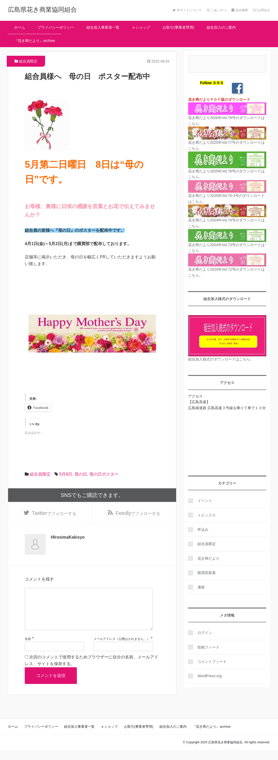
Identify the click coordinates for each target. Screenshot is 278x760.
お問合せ (261, 10)
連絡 (201, 587)
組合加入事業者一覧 (103, 27)
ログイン (204, 633)
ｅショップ (141, 27)
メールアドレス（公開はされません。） (122, 648)
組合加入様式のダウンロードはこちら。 (221, 359)
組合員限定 (28, 61)
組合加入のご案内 (221, 27)
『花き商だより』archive (34, 41)
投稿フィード (208, 647)
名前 (28, 648)
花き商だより (208, 558)
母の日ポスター (104, 474)
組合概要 (240, 10)
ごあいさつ (216, 10)
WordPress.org (209, 676)
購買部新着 (206, 573)
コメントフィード (212, 661)
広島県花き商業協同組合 (42, 9)
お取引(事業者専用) (178, 27)
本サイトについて (187, 10)
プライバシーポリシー (56, 27)
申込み (202, 529)
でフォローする (54, 514)
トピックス (206, 515)
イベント (204, 501)
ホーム (19, 27)
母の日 (81, 474)
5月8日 (65, 474)
